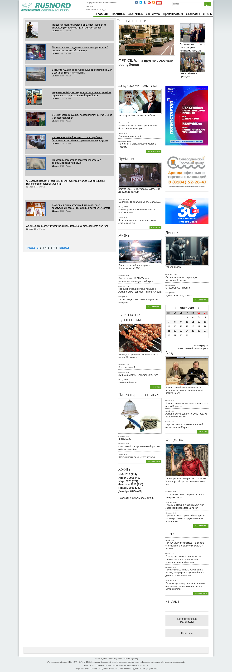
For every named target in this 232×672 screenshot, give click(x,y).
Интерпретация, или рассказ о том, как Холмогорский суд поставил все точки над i (185, 481)
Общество (153, 14)
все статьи (155, 387)
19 (199, 326)
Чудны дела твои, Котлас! (178, 295)
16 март (121, 454)
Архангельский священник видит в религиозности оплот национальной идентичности (184, 390)
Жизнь (207, 14)
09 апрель (168, 274)
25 (193, 331)
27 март (121, 380)
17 (187, 326)
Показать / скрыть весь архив (136, 498)
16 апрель (121, 364)
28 (169, 335)
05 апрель (168, 513)
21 (169, 331)
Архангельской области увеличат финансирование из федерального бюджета (67, 226)
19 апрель (121, 199)
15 (175, 326)
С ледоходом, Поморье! (177, 287)
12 (199, 322)
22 (175, 331)
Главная (102, 14)
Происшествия (173, 14)
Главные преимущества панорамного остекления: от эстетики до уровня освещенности (185, 586)
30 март (121, 297)
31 (187, 335)
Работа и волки (173, 267)
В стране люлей (126, 367)
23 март (121, 207)
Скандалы (193, 14)
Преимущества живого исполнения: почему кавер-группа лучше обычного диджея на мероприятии (185, 572)
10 (187, 322)
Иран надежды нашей (129, 136)
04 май (167, 553)
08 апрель (121, 286)
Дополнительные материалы (187, 620)
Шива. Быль (124, 439)
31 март (55, 31)
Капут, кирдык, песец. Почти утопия (136, 457)
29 (175, 335)
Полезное (187, 633)
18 (193, 326)
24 (187, 331)
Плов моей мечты (127, 382)
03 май (167, 411)
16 (181, 326)
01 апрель (121, 372)
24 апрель (121, 436)
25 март (121, 133)
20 (205, 326)
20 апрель (168, 502)
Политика (118, 14)
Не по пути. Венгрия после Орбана (136, 115)
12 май (167, 540)
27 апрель (168, 492)
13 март (168, 293)
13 (205, 322)
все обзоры (155, 227)
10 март (121, 217)
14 (169, 326)
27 (205, 331)
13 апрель (121, 275)
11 (193, 322)
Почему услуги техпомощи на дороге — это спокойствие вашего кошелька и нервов (186, 545)
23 (181, 331)
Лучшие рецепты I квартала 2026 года (138, 375)
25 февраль (122, 141)
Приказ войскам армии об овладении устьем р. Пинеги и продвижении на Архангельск (184, 518)
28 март (168, 285)
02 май (167, 421)
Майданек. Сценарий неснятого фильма (139, 202)
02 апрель (121, 444)
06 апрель (121, 123)
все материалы (154, 151)
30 (181, 335)
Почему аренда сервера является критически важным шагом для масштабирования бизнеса (183, 559)
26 (199, 331)
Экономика (135, 14)
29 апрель (168, 567)
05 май (167, 400)
